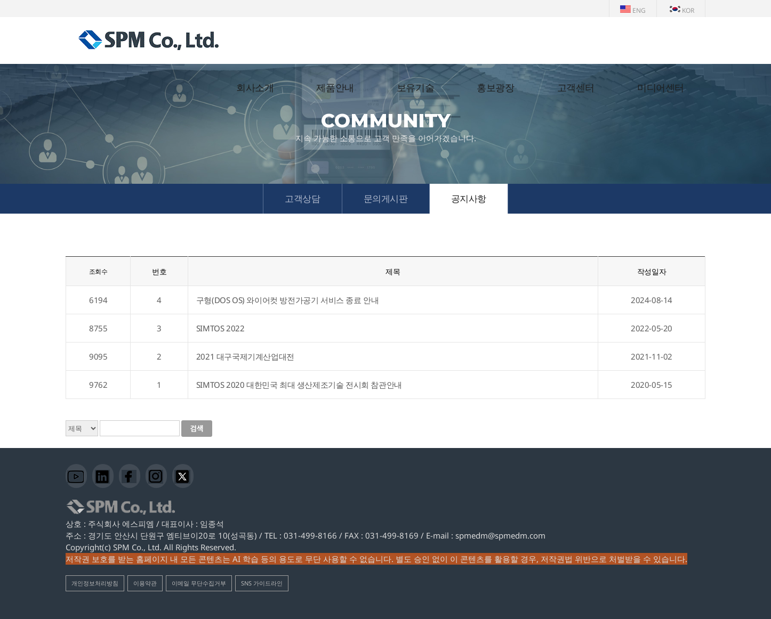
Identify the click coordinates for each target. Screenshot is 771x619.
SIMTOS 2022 (220, 328)
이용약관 (145, 583)
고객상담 (302, 198)
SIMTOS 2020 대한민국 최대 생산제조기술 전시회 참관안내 (299, 384)
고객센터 (576, 88)
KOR (682, 10)
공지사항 (468, 198)
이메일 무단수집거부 (199, 583)
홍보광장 (495, 88)
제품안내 (335, 88)
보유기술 (415, 88)
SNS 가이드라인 (262, 583)
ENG (633, 10)
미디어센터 (660, 88)
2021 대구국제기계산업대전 (245, 356)
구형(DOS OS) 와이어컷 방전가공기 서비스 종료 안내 (287, 300)
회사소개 (255, 88)
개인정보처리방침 (94, 583)
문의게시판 (386, 198)
